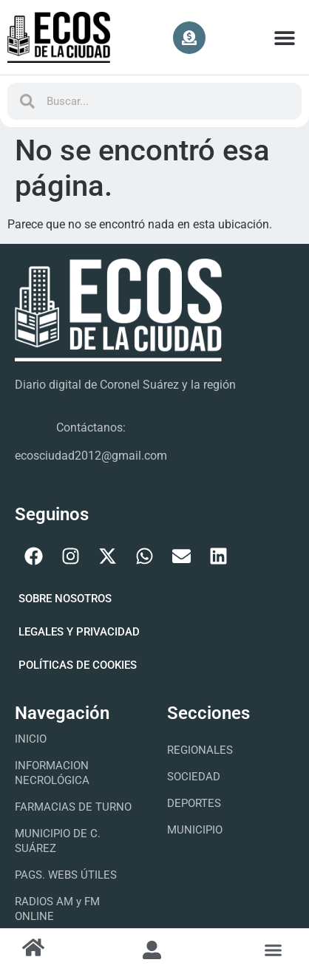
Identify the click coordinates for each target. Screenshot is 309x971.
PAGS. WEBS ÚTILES (66, 875)
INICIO (31, 739)
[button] (285, 37)
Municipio (195, 830)
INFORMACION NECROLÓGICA (52, 773)
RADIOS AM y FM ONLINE (57, 909)
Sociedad (193, 776)
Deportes (194, 803)
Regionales (200, 750)
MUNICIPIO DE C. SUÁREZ (58, 841)
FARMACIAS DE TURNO (73, 807)
